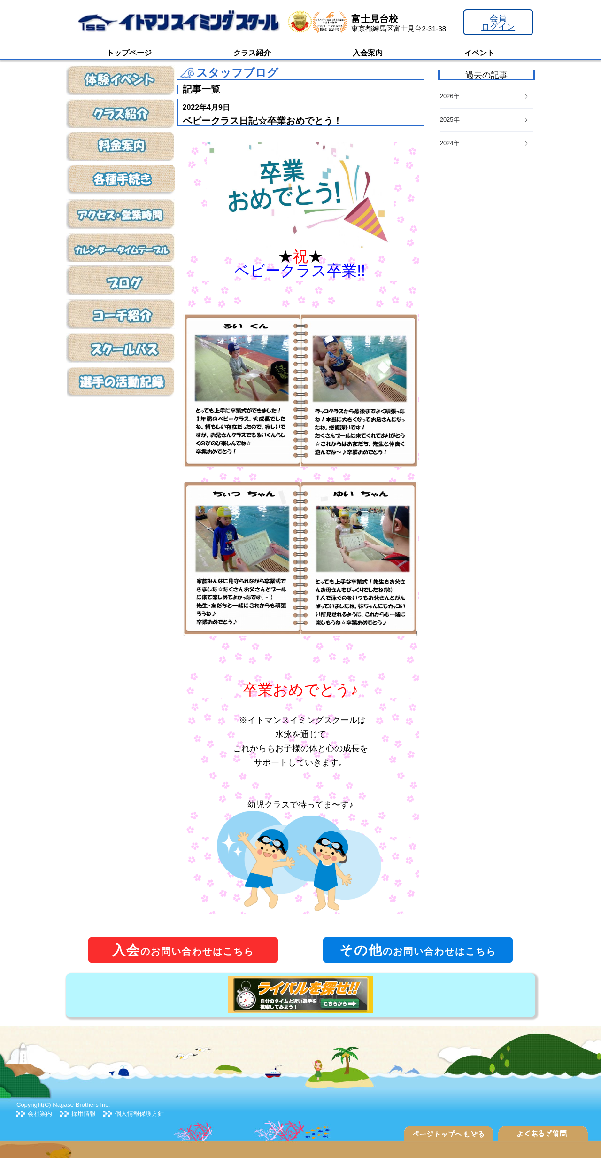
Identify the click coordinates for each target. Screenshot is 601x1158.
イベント (479, 53)
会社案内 (40, 1113)
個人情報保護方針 (139, 1113)
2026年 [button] (484, 96)
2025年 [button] (484, 119)
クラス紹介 (252, 53)
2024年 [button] (484, 143)
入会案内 (368, 53)
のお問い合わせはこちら (183, 950)
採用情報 (83, 1113)
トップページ (129, 53)
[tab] (486, 143)
